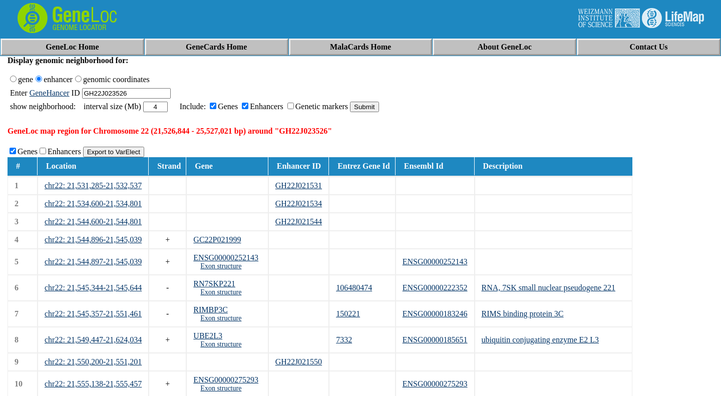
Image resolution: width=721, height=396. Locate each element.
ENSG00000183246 (435, 313)
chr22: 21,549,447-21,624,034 (93, 339)
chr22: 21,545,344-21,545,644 (93, 287)
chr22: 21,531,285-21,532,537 (93, 185)
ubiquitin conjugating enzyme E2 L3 (540, 339)
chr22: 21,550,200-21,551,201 (93, 361)
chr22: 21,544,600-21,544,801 (93, 221)
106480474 (354, 287)
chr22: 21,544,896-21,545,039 (93, 239)
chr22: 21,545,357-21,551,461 (93, 313)
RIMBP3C (210, 309)
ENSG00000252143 (225, 257)
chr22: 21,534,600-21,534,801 (93, 203)
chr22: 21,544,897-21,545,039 (93, 261)
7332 (344, 339)
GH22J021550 (298, 361)
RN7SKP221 (214, 283)
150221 (348, 313)
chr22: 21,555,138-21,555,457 (93, 383)
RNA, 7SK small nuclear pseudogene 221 (549, 287)
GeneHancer (50, 93)
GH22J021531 (298, 185)
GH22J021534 (298, 203)
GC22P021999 (217, 239)
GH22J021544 (298, 221)
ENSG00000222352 (435, 287)
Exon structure (220, 266)
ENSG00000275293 (225, 379)
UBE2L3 (207, 335)
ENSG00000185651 (435, 339)
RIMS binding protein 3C (523, 313)
